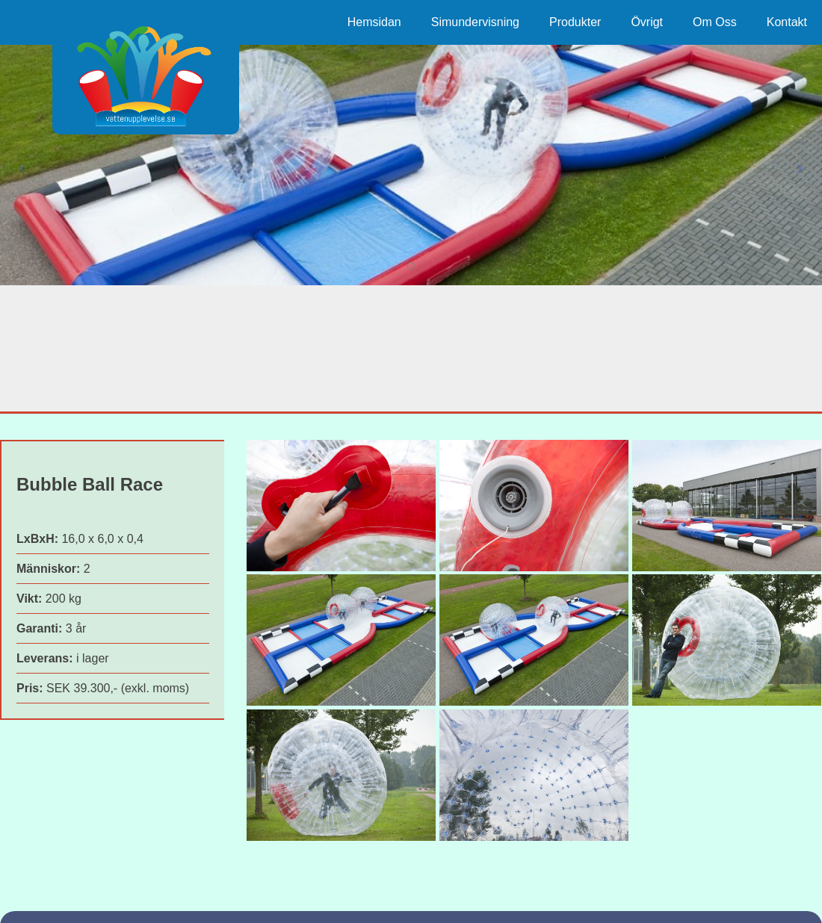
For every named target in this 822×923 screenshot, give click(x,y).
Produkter (575, 22)
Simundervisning (475, 22)
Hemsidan (374, 22)
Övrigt (647, 22)
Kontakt (787, 22)
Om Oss (715, 22)
